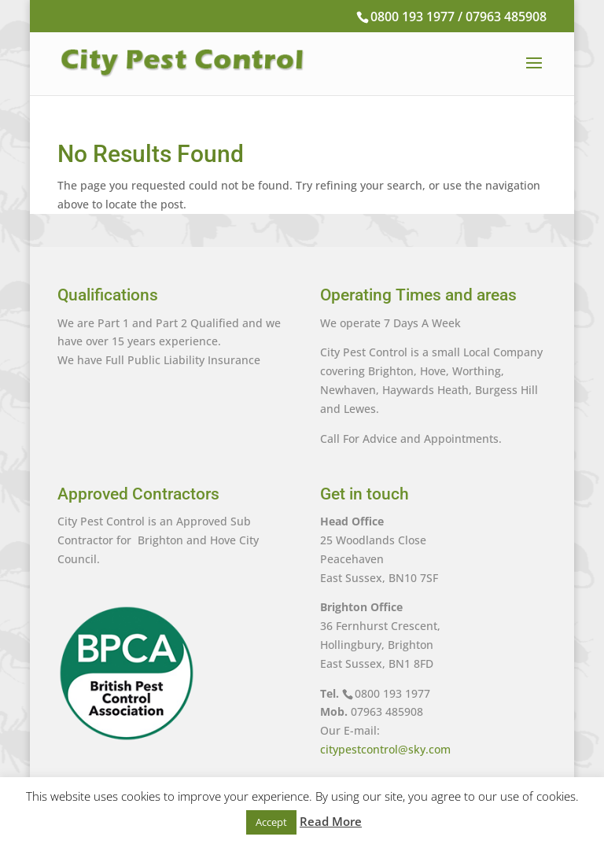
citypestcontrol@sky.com (385, 749)
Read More (331, 821)
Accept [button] (271, 822)
